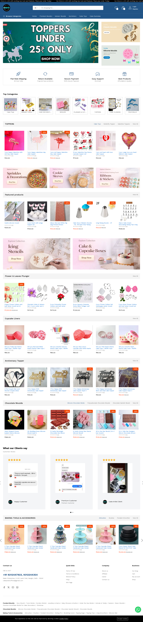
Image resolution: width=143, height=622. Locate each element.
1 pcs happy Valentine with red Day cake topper (13, 153)
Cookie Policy (63, 618)
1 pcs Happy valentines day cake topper (36, 153)
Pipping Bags (80, 613)
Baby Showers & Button (70, 603)
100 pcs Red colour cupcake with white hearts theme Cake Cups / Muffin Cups (82, 347)
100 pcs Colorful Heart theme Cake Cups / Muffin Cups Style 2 (127, 347)
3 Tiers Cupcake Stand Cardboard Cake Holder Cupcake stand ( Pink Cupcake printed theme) (13, 547)
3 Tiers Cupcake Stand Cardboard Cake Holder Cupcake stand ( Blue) (81, 547)
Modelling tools (69, 613)
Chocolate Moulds (86, 609)
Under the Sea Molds (87, 603)
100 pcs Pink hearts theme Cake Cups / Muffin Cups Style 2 (105, 347)
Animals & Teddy (101, 603)
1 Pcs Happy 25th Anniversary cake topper (58, 389)
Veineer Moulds (60, 16)
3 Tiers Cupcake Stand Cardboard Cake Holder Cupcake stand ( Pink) (104, 547)
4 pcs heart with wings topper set (35, 223)
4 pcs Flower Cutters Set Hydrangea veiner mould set (104, 305)
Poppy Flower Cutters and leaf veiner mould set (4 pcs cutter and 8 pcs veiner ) (14, 305)
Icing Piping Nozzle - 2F (104, 223)
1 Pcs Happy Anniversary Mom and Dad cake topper (105, 389)
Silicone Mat (113, 613)
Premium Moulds (46, 16)
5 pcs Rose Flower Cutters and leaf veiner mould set (128, 305)
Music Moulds (119, 603)
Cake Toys (83, 16)
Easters (110, 603)
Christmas (40, 605)
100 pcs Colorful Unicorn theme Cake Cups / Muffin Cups (59, 347)
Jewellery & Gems (54, 603)
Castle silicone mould (12, 223)
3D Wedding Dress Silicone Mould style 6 (36, 432)
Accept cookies (122, 619)
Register (135, 9)
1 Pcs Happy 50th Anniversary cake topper (35, 389)
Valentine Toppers (124, 124)
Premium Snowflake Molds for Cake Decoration (19, 605)
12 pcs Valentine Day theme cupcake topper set (82, 153)
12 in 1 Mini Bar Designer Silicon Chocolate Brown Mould (127, 432)
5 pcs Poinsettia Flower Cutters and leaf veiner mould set (58, 305)
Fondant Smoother (123, 518)
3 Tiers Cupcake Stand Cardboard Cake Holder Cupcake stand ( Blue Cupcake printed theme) (58, 547)
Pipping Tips (90, 613)
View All (135, 124)
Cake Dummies (95, 16)
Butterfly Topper (109, 124)
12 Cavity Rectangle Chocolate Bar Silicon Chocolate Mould (57, 432)
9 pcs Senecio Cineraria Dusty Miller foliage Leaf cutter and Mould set (81, 305)
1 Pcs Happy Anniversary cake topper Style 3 (127, 389)
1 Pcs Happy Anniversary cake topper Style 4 (81, 389)
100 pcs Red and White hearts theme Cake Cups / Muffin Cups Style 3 (36, 347)
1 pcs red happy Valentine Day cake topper (58, 153)
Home (34, 16)
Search (98, 8)
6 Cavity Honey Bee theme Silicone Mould (82, 432)
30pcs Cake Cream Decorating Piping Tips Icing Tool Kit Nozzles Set (128, 223)
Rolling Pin (58, 613)
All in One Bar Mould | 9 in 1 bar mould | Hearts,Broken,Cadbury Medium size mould (105, 432)
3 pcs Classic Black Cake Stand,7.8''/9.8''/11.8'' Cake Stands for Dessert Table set (127, 547)
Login (134, 6)
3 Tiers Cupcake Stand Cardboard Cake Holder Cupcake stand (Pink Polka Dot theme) (36, 547)
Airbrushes (102, 518)
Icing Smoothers (101, 613)
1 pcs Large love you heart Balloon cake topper (128, 153)
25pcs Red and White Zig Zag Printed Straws (58, 223)
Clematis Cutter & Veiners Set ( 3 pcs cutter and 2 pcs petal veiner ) (35, 305)
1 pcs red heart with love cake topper (104, 153)
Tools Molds (30, 603)
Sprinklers (72, 16)
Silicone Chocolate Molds (76, 403)
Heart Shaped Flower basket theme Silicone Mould (12, 432)
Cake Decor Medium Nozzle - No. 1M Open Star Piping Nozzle (82, 223)
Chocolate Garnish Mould (121, 403)
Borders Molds (41, 603)
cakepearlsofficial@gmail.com (13, 580)
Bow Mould (20, 603)
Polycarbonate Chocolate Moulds (98, 403)
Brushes (111, 518)
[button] (70, 512)
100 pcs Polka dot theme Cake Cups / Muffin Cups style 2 (13, 347)
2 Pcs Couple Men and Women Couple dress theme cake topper (12, 390)
